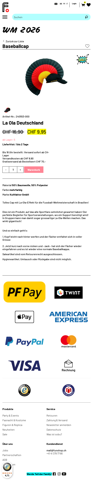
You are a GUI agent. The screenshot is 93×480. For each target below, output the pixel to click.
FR (64, 4)
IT (67, 4)
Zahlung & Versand (56, 420)
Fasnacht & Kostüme (14, 420)
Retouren (51, 415)
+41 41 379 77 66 (54, 453)
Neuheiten (8, 429)
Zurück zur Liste (15, 41)
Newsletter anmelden (58, 424)
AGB (4, 459)
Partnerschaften (11, 455)
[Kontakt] (55, 4)
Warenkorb (33, 169)
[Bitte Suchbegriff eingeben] (47, 17)
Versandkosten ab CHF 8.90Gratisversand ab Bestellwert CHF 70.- (24, 160)
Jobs (5, 450)
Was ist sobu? (54, 434)
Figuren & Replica (12, 424)
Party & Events (10, 415)
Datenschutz (53, 429)
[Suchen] (86, 17)
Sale (4, 434)
